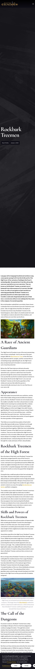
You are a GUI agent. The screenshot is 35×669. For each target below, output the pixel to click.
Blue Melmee (23, 602)
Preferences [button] (6, 665)
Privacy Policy (11, 662)
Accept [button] (26, 665)
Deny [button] (15, 665)
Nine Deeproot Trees (17, 356)
